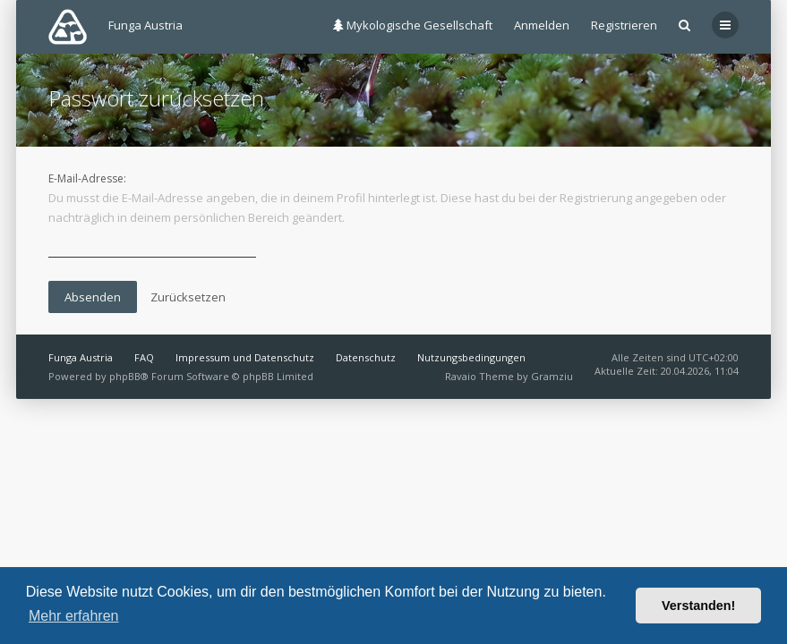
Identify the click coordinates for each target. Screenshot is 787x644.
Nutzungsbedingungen (471, 357)
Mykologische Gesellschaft (412, 25)
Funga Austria (80, 357)
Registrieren (624, 25)
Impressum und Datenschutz (244, 357)
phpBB (125, 376)
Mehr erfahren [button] (74, 615)
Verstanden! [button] (698, 605)
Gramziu (552, 376)
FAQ (144, 357)
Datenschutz (366, 357)
